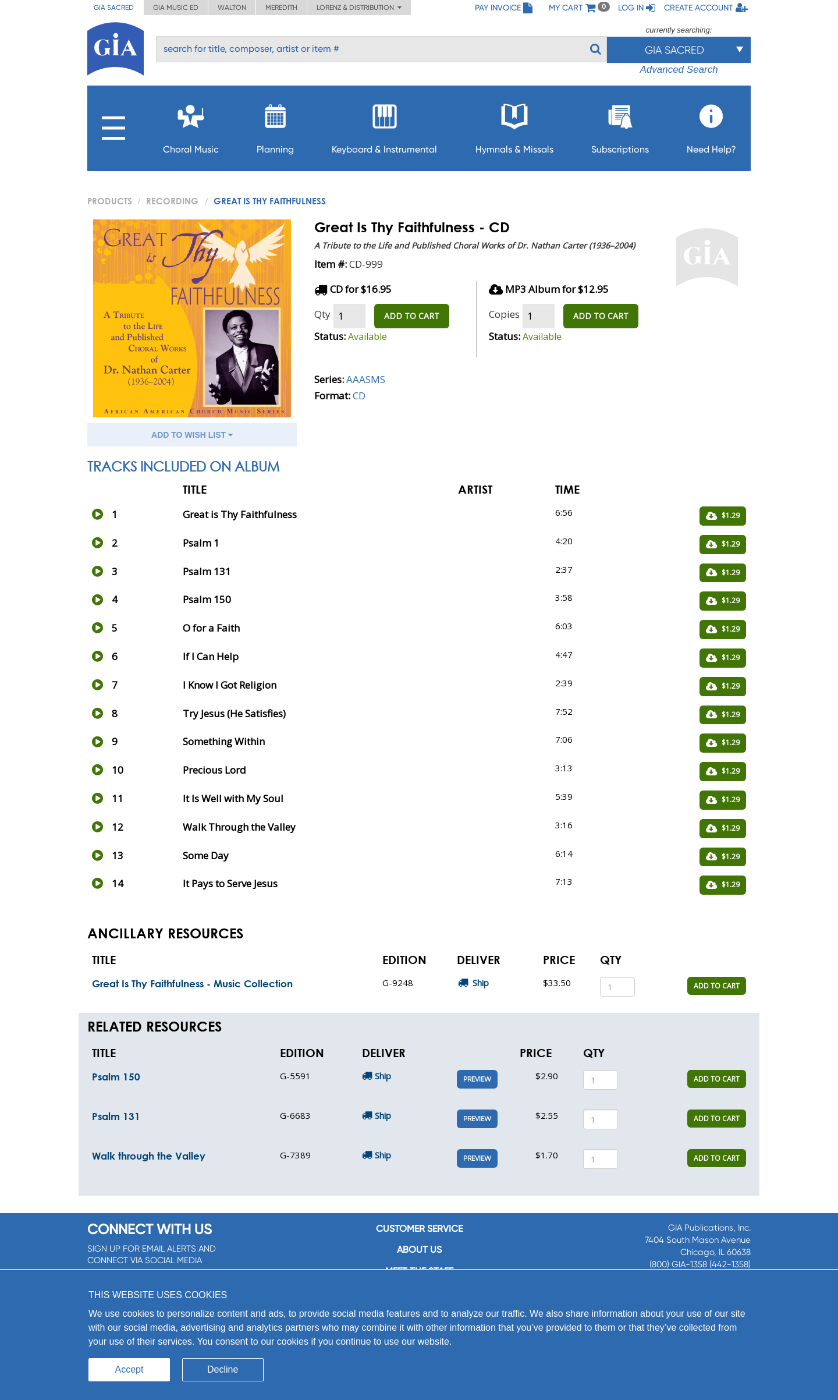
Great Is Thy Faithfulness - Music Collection (192, 983)
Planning (275, 125)
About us (419, 1249)
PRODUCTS (109, 201)
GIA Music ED (175, 7)
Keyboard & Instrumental (384, 125)
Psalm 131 (116, 1116)
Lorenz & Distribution (359, 7)
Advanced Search (679, 69)
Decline (222, 1369)
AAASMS (365, 379)
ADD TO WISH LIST (192, 435)
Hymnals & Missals (514, 125)
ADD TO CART (411, 315)
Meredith (281, 7)
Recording (172, 201)
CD (359, 395)
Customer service (419, 1228)
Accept (129, 1369)
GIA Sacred (114, 7)
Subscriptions (620, 125)
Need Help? (711, 125)
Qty (322, 314)
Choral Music (191, 125)
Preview (477, 1079)
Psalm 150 (116, 1076)
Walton (232, 7)
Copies (504, 314)
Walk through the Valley (148, 1155)
